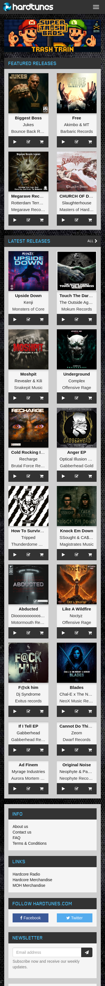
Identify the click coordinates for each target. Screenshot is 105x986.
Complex (76, 380)
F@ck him (28, 687)
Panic (88, 771)
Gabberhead (28, 732)
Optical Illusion (73, 459)
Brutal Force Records (31, 465)
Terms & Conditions (29, 843)
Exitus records (28, 700)
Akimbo (71, 124)
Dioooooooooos (26, 615)
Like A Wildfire (76, 609)
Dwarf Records (76, 739)
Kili (39, 380)
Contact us (22, 832)
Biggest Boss (28, 117)
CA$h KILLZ (92, 537)
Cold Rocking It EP (30, 452)
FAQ (16, 837)
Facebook (30, 918)
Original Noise (76, 764)
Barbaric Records (76, 131)
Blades (76, 687)
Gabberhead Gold (76, 465)
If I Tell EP (28, 726)
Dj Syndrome (28, 694)
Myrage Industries (28, 771)
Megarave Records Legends (39, 196)
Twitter (74, 918)
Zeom (76, 732)
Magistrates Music (77, 544)
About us (20, 826)
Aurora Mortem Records (33, 778)
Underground (76, 374)
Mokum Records (76, 309)
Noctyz (76, 615)
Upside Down (28, 295)
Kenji (28, 302)
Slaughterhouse (76, 202)
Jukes (28, 124)
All (92, 241)
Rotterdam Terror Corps (33, 202)
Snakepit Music (28, 387)
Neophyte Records (77, 778)
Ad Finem (28, 764)
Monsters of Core (28, 309)
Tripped (28, 537)
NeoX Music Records (79, 700)
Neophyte (69, 771)
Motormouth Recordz (30, 622)
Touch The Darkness (80, 295)
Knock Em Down (76, 530)
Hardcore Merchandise (32, 880)
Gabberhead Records (31, 739)
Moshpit (28, 374)
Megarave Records (29, 209)
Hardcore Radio (26, 874)
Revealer (23, 380)
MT (86, 124)
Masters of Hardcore (79, 209)
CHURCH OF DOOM (79, 196)
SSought (68, 537)
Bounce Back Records (32, 131)
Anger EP (76, 452)
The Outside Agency (78, 302)
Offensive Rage (76, 387)
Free (76, 117)
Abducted (28, 609)
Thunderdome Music (30, 544)
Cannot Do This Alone (81, 726)
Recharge (28, 459)
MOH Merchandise (29, 885)
